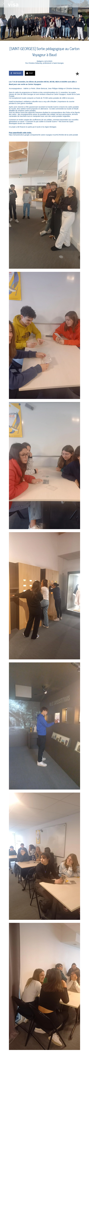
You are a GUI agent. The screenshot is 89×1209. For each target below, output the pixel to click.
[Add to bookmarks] (77, 73)
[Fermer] (3, 3)
